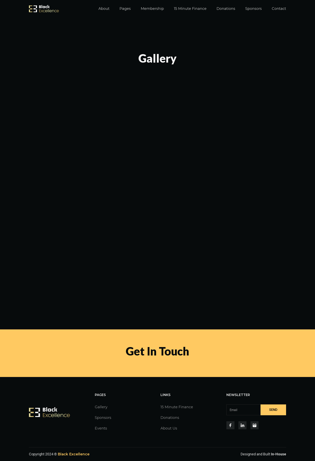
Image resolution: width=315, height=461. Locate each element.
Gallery (101, 407)
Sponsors (253, 8)
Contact (279, 8)
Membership (152, 8)
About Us (169, 428)
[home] (44, 8)
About (103, 8)
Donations (226, 8)
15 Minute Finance (190, 8)
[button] (125, 8)
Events (101, 428)
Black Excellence (74, 454)
